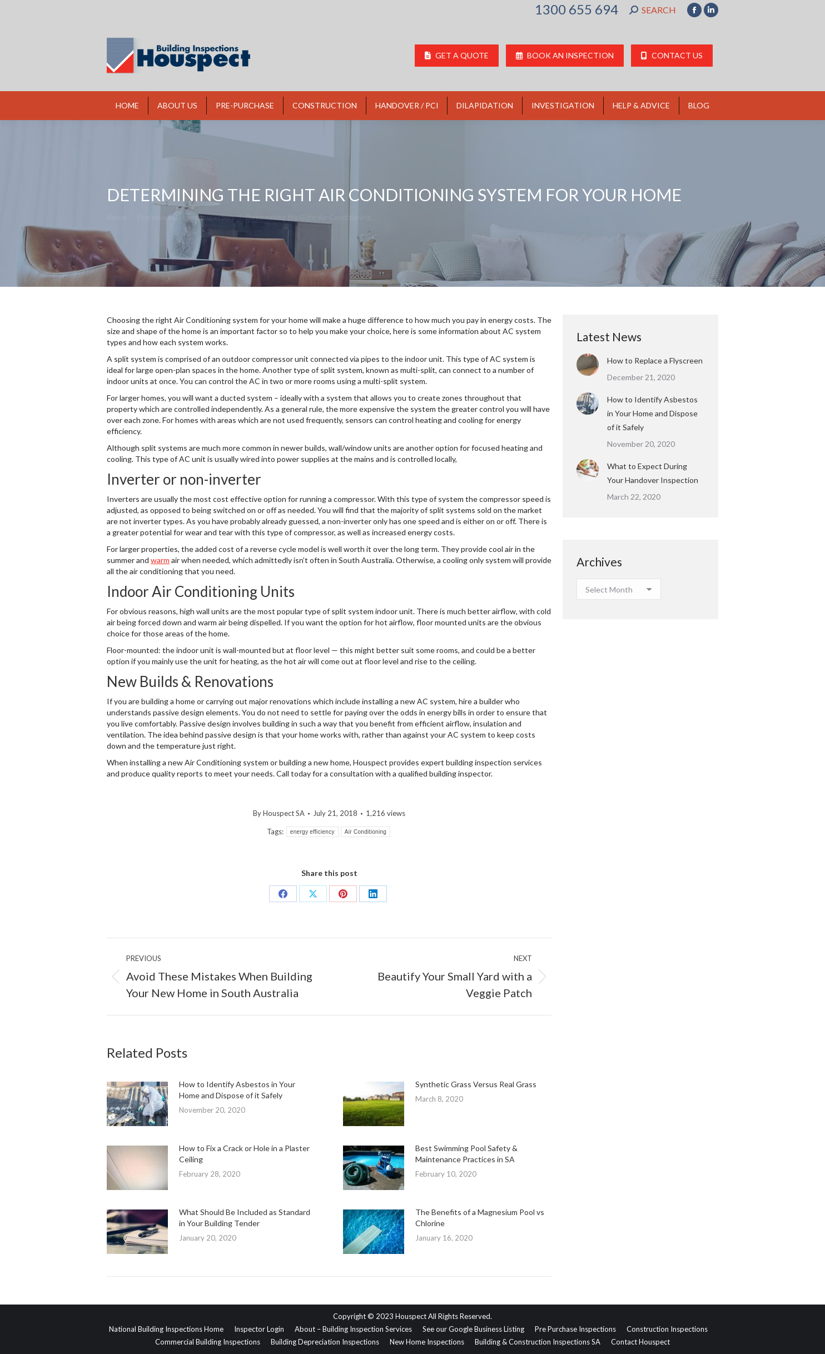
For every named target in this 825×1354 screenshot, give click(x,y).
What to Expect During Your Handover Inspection (652, 473)
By (279, 813)
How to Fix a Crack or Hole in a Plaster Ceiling (244, 1153)
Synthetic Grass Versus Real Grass (475, 1084)
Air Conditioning (365, 832)
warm (160, 560)
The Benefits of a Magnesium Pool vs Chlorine (479, 1217)
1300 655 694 (576, 9)
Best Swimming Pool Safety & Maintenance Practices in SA (466, 1153)
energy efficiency (312, 832)
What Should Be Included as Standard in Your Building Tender (244, 1217)
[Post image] (137, 1104)
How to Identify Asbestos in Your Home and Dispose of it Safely (237, 1089)
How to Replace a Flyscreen (655, 360)
